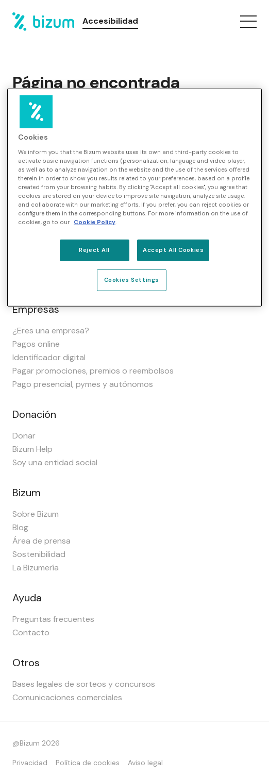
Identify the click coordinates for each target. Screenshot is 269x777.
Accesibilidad (110, 20)
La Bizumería (35, 567)
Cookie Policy (94, 222)
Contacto (30, 632)
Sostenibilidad (38, 554)
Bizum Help (32, 449)
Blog (20, 527)
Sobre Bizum (35, 514)
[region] (134, 197)
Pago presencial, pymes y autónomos (82, 384)
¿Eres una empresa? (50, 330)
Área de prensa (41, 540)
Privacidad (29, 762)
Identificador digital (49, 357)
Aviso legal (145, 762)
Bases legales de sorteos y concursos (83, 684)
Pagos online (36, 344)
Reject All (94, 250)
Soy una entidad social (54, 462)
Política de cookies (88, 762)
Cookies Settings (131, 280)
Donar (24, 435)
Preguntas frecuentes (53, 619)
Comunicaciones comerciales (67, 697)
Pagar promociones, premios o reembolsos (93, 370)
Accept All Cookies (173, 250)
